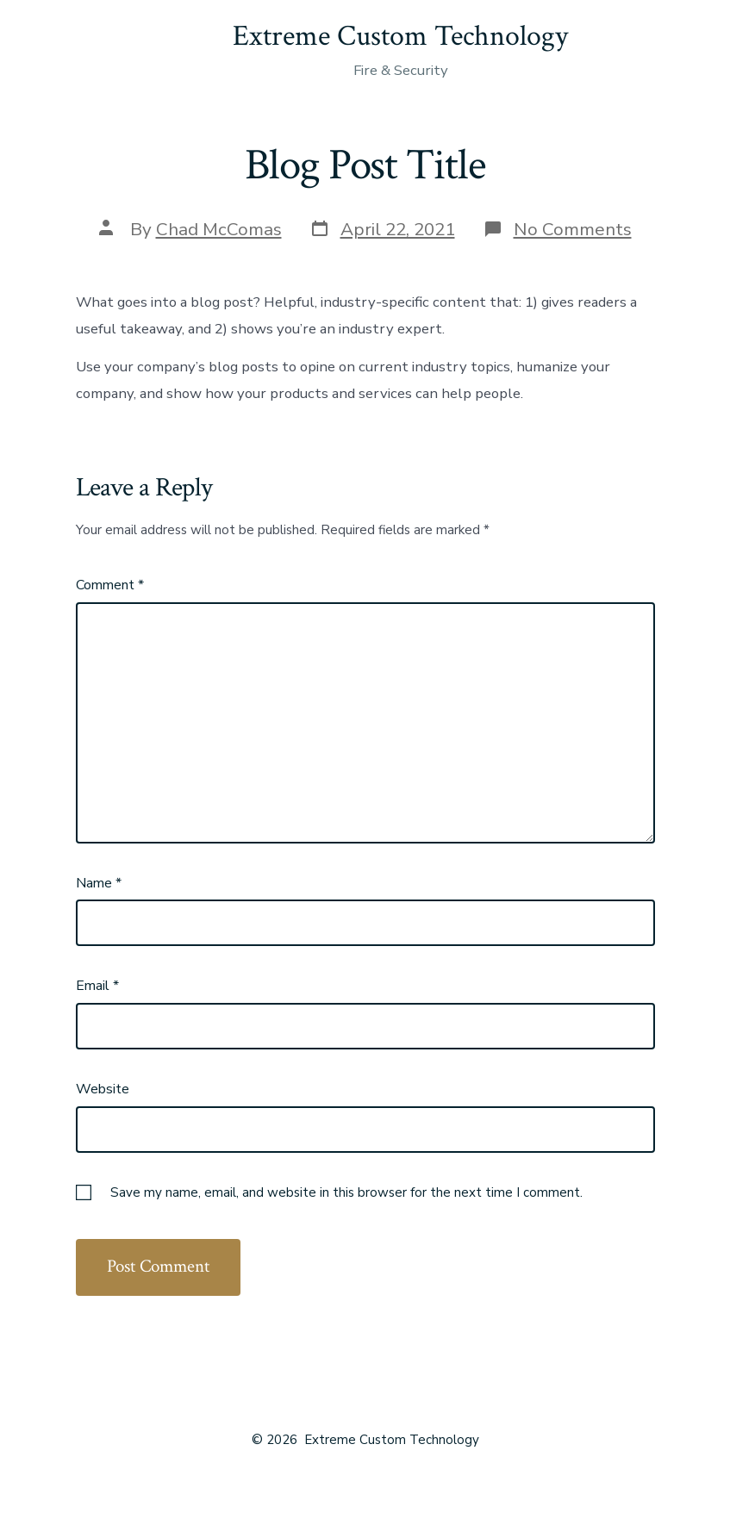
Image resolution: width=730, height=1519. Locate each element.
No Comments (573, 229)
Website (102, 1089)
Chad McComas (219, 229)
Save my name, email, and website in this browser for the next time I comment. (346, 1192)
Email (97, 985)
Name (99, 883)
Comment (110, 585)
